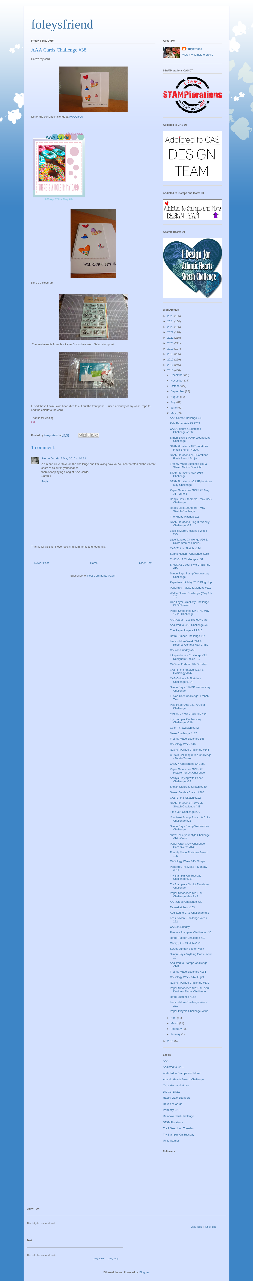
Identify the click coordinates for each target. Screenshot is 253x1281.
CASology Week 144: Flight (187, 977)
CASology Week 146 (183, 744)
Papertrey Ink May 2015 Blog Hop (191, 582)
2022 (170, 332)
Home (94, 563)
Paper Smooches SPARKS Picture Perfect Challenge (187, 771)
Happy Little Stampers (176, 1097)
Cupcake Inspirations (176, 1085)
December (177, 375)
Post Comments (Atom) (101, 575)
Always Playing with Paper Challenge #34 (186, 779)
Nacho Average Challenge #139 (189, 982)
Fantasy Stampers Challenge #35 (190, 932)
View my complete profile (197, 54)
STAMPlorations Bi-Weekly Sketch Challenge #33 (186, 804)
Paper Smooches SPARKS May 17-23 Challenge (189, 612)
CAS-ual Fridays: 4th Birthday (188, 664)
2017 (170, 359)
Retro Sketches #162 (183, 996)
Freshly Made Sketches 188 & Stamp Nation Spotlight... (188, 465)
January (176, 1034)
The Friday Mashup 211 (184, 516)
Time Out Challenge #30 (185, 811)
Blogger (144, 1272)
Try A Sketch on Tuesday (178, 1128)
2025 (170, 316)
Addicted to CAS (173, 1067)
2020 (170, 343)
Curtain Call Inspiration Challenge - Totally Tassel (190, 756)
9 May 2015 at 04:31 (73, 458)
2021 (170, 337)
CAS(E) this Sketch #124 (185, 548)
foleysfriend (62, 24)
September (178, 391)
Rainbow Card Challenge (178, 1116)
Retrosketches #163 (182, 907)
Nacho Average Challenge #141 (189, 749)
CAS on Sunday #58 (182, 650)
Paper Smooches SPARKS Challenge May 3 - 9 (186, 894)
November (177, 380)
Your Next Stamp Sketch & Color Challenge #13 (190, 819)
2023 (170, 327)
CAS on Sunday (180, 926)
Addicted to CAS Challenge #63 (189, 625)
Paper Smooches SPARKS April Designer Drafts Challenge (189, 989)
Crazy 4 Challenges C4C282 (187, 763)
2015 (170, 370)
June (174, 407)
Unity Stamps (171, 1140)
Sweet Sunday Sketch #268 (187, 792)
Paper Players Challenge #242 (189, 1011)
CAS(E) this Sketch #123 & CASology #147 (186, 671)
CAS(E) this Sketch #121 (185, 943)
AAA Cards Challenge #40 (186, 417)
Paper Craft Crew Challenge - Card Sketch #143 (188, 845)
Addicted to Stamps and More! (181, 1073)
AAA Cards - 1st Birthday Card (189, 619)
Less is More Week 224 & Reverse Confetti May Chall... (189, 643)
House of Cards (172, 1103)
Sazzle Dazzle (50, 458)
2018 (170, 354)
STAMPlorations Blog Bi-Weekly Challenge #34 (189, 523)
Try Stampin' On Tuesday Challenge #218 (185, 721)
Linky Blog (210, 1226)
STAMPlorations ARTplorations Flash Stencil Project (189, 448)
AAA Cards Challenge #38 (186, 901)
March (175, 1023)
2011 (170, 1041)
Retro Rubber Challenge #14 (187, 635)
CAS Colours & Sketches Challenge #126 (185, 430)
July (173, 402)
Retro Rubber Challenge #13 (187, 937)
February (177, 1028)
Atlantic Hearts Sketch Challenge (183, 1079)
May (174, 413)
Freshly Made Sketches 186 (187, 738)
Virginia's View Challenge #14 (188, 713)
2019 (170, 348)
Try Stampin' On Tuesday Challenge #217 (185, 877)
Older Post (145, 563)
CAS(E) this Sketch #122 (185, 797)
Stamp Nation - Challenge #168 (189, 553)
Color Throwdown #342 (184, 727)
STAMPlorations (173, 1122)
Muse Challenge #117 (183, 733)
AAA (166, 1061)
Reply (44, 481)
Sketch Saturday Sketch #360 (188, 786)
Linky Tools (196, 1226)
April (174, 1017)
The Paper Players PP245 (186, 630)
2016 (170, 364)
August (175, 396)
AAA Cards (76, 116)
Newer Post (41, 563)
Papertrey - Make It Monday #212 (190, 587)
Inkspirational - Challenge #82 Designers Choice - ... (188, 657)
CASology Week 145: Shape (187, 861)
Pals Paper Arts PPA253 (185, 423)
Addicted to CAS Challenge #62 (189, 912)
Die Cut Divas (171, 1091)
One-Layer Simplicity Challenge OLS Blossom (189, 603)
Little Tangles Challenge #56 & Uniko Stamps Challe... (188, 541)
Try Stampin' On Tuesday (178, 1134)
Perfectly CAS (171, 1109)
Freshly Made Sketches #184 (188, 971)
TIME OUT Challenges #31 (186, 559)
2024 (170, 321)
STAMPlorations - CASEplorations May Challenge (191, 483)
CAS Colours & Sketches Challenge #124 (185, 680)
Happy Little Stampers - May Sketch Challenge (187, 509)
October (176, 386)
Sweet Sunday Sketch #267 (187, 948)
